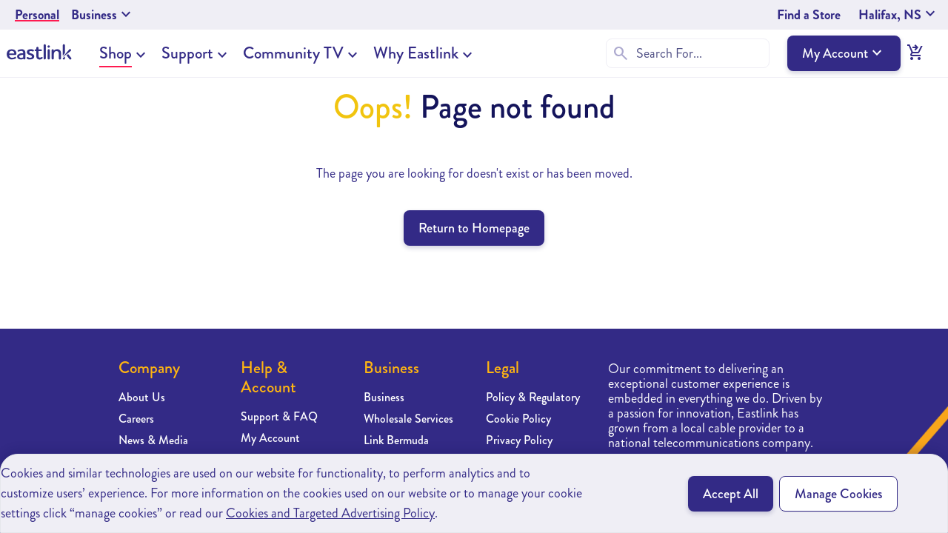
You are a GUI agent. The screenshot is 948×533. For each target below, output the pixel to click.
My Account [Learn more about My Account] (270, 437)
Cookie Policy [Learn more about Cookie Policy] (518, 418)
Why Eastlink (415, 53)
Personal (37, 14)
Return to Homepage (474, 228)
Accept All (730, 493)
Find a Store (809, 14)
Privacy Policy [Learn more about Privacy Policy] (519, 440)
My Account (844, 53)
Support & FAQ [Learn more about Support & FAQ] (279, 416)
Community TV (293, 53)
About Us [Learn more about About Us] (141, 397)
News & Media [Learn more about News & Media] (153, 440)
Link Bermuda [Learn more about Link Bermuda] (396, 440)
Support (187, 53)
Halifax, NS (898, 14)
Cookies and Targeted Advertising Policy (330, 513)
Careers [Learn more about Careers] (136, 418)
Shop (115, 53)
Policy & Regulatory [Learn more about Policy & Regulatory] (533, 397)
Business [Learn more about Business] (384, 397)
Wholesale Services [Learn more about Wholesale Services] (408, 418)
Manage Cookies (838, 493)
